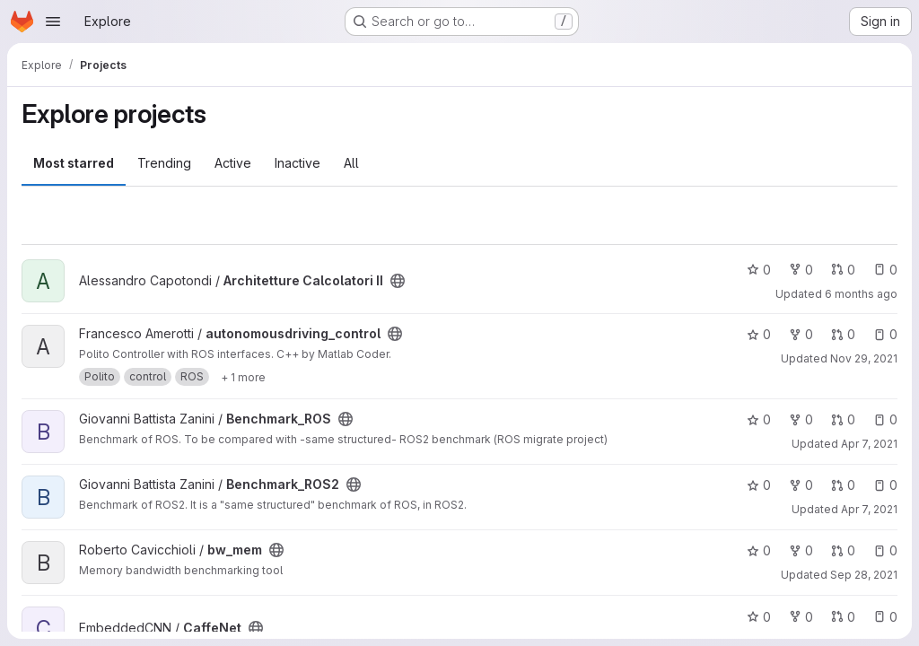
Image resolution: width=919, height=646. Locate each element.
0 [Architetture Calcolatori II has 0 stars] (759, 269)
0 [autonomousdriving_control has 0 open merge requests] (843, 334)
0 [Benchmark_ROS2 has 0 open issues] (885, 485)
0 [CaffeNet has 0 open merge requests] (843, 616)
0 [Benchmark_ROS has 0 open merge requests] (843, 419)
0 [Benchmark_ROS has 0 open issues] (885, 419)
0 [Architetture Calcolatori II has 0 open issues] (885, 269)
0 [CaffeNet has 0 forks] (801, 616)
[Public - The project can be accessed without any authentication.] (397, 281)
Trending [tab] (164, 162)
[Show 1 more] (243, 377)
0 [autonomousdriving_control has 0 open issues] (885, 334)
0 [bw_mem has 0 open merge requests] (843, 550)
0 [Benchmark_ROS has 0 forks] (801, 419)
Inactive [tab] (297, 162)
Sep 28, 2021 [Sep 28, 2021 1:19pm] (863, 574)
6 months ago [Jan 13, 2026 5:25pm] (861, 294)
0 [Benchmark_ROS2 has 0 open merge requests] (843, 485)
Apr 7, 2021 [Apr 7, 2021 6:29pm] (869, 443)
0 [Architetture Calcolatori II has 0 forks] (801, 269)
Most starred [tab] (73, 162)
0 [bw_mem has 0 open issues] (885, 550)
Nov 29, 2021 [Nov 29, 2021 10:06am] (863, 358)
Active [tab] (232, 162)
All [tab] (351, 162)
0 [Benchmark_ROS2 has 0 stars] (759, 485)
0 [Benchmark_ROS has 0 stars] (759, 419)
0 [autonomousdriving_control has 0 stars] (759, 334)
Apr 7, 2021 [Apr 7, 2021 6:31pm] (869, 509)
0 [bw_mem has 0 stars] (759, 550)
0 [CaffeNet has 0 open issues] (885, 616)
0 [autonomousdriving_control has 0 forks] (801, 334)
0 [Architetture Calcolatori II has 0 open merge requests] (843, 269)
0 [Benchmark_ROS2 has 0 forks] (801, 485)
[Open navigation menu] (53, 21)
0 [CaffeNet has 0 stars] (759, 616)
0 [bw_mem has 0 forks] (801, 550)
